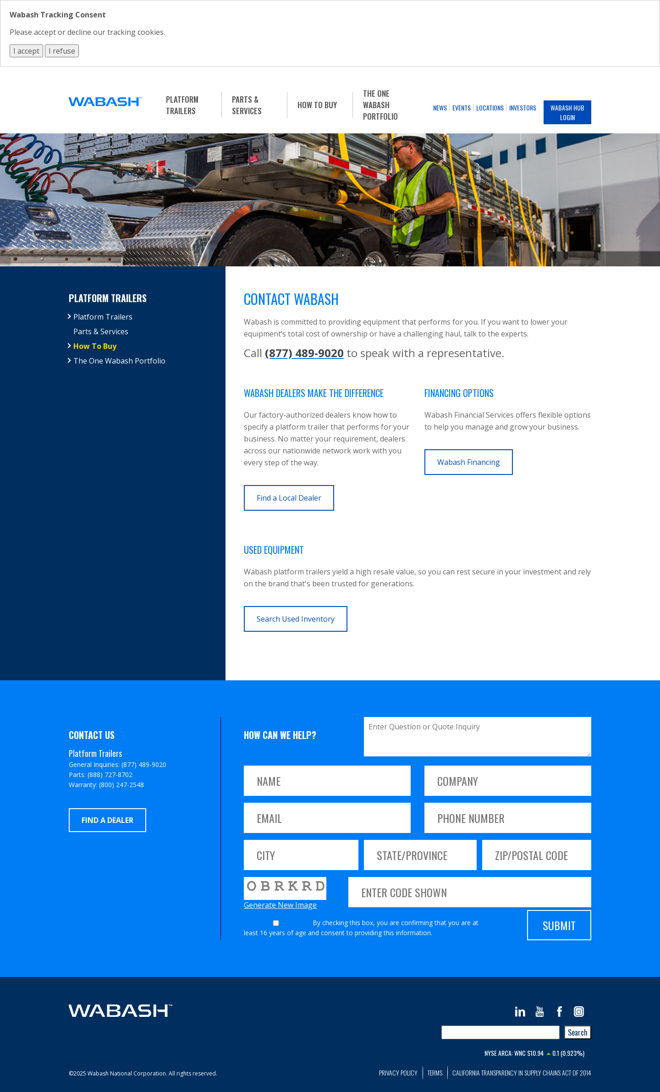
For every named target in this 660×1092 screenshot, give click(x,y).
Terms (435, 1072)
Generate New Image (280, 905)
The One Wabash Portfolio (380, 105)
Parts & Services (247, 105)
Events (461, 107)
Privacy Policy (398, 1072)
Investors (522, 107)
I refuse (62, 51)
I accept (26, 51)
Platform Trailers (182, 105)
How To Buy (317, 104)
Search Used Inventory (296, 619)
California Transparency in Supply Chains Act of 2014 (521, 1072)
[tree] (142, 339)
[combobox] (500, 1032)
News (440, 107)
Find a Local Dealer (289, 498)
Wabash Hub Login (567, 112)
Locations (490, 107)
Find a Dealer (107, 820)
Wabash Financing (468, 462)
